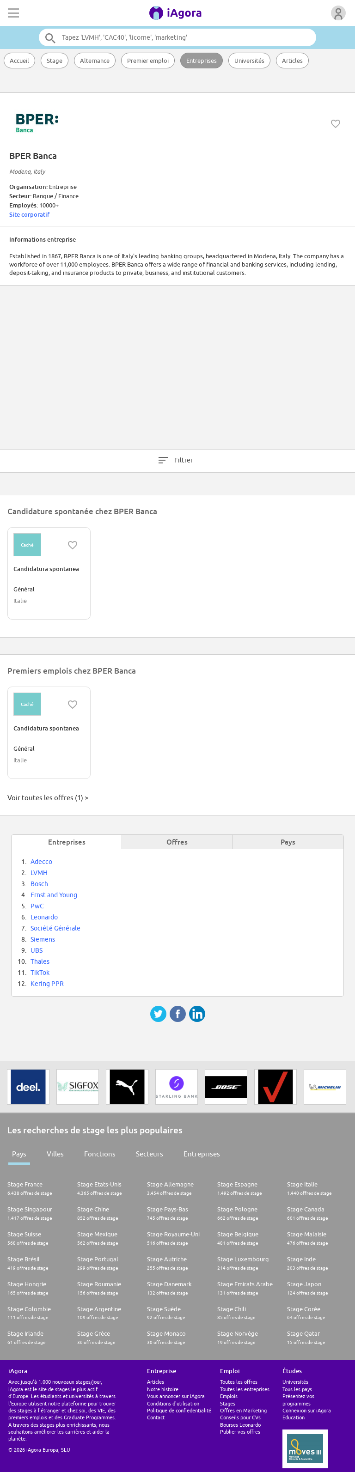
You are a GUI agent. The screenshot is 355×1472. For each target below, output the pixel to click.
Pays (19, 1154)
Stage (54, 60)
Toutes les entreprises (244, 1389)
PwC (37, 906)
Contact (156, 1417)
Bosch (39, 884)
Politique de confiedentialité (179, 1410)
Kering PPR (47, 983)
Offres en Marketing (243, 1410)
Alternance (95, 60)
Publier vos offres (240, 1432)
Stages (227, 1403)
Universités (249, 60)
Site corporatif (29, 214)
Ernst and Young (54, 895)
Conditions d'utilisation (173, 1403)
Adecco (41, 861)
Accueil (19, 60)
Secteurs (149, 1154)
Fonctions (100, 1154)
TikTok (40, 972)
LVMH (39, 872)
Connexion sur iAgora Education (306, 1413)
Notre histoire (162, 1389)
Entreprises (201, 60)
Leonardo (44, 917)
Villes (55, 1154)
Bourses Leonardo (240, 1425)
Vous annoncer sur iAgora (176, 1396)
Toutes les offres (238, 1382)
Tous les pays (297, 1389)
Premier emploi (148, 60)
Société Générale (55, 928)
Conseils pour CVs (240, 1417)
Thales (40, 961)
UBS (37, 950)
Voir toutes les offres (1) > (47, 798)
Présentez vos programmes (298, 1399)
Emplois (229, 1396)
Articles (292, 60)
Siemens (43, 939)
